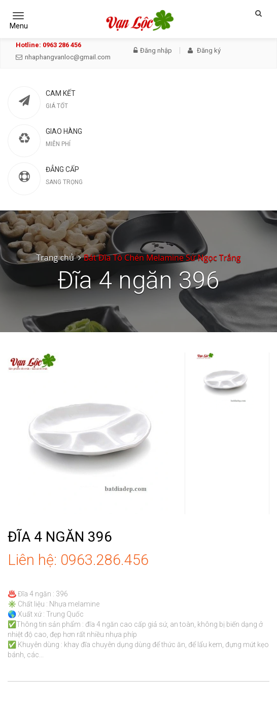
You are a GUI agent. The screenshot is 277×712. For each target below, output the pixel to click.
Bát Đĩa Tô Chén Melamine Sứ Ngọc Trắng (162, 257)
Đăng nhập (152, 50)
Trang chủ (55, 257)
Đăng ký (204, 50)
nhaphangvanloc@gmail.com (63, 57)
